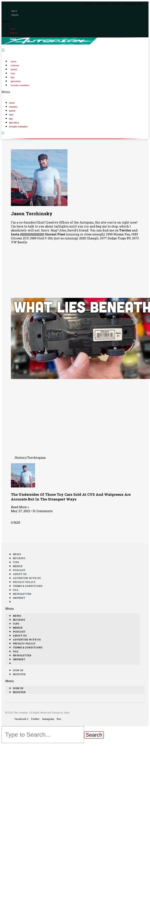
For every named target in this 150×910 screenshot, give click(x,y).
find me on (117, 230)
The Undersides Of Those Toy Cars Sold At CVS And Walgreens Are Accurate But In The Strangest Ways (71, 496)
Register (14, 15)
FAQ (15, 590)
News (13, 61)
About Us (20, 574)
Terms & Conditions (27, 586)
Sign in (14, 11)
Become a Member (20, 85)
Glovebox (16, 81)
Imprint (19, 597)
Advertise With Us (27, 578)
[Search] (94, 735)
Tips (13, 77)
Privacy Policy (24, 582)
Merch (14, 69)
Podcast (19, 570)
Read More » (20, 507)
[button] (75, 21)
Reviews (15, 65)
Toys (13, 73)
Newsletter (22, 594)
